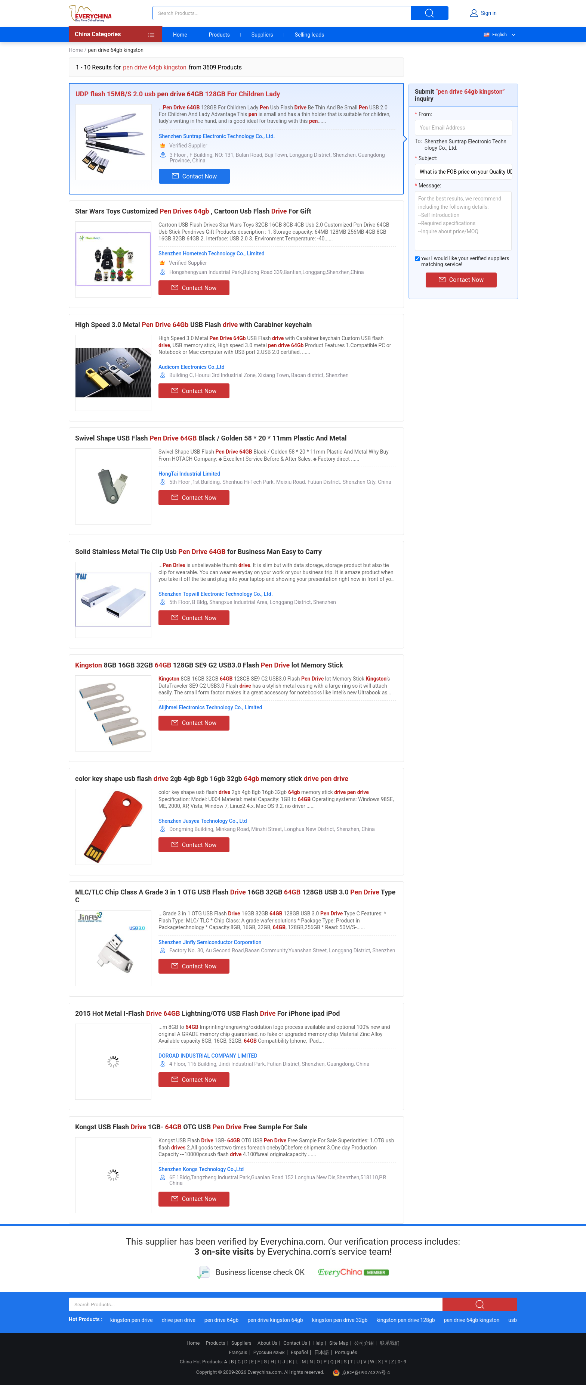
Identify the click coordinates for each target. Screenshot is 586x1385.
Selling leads (309, 35)
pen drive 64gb (229, 1320)
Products (219, 35)
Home (180, 35)
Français (238, 1352)
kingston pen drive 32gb (347, 1320)
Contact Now (194, 176)
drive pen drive (186, 1320)
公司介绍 (364, 1343)
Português (346, 1352)
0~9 (402, 1361)
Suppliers (262, 35)
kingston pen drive (139, 1320)
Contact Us (295, 1343)
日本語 (321, 1352)
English (495, 34)
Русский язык (269, 1352)
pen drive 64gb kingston (479, 1320)
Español (299, 1352)
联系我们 (390, 1343)
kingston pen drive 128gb (413, 1320)
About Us (267, 1343)
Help (318, 1343)
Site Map (338, 1343)
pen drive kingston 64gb (283, 1320)
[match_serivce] (417, 258)
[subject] (463, 172)
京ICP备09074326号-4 (361, 1372)
